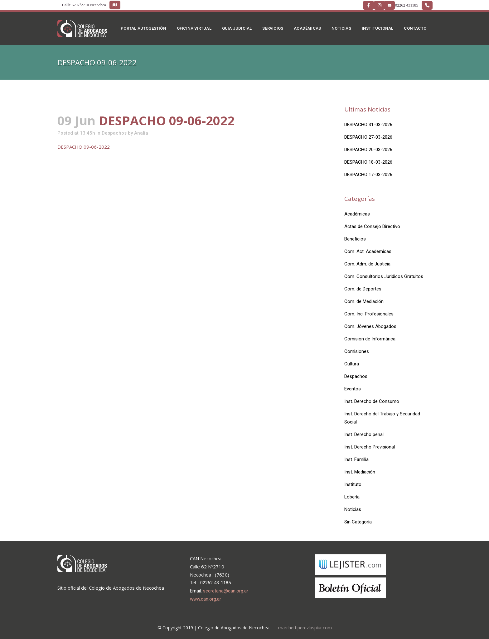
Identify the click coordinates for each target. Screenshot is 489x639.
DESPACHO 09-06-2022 (83, 147)
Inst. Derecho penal (364, 434)
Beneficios (355, 239)
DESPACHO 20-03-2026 (368, 149)
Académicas (357, 214)
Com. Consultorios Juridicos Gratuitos (383, 276)
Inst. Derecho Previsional (369, 447)
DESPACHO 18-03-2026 (368, 162)
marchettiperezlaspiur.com (305, 628)
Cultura (351, 364)
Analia (141, 133)
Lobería (352, 497)
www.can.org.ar (205, 599)
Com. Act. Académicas (367, 251)
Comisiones (356, 351)
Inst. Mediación (359, 472)
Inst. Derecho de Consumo (371, 401)
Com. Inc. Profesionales (369, 314)
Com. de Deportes (362, 289)
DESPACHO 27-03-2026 (368, 137)
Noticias (352, 509)
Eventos (352, 389)
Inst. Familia (356, 459)
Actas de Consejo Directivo (372, 226)
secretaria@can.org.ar (225, 591)
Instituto (352, 484)
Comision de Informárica (369, 339)
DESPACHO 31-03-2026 (368, 124)
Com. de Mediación (364, 301)
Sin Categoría (358, 522)
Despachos (114, 133)
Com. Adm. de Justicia (367, 264)
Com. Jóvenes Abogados (370, 326)
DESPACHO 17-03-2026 (368, 174)
